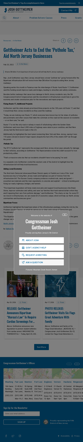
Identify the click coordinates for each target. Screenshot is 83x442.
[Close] (64, 214)
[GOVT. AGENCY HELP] (41, 248)
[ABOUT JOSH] (41, 240)
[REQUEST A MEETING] (41, 255)
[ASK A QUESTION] (41, 262)
